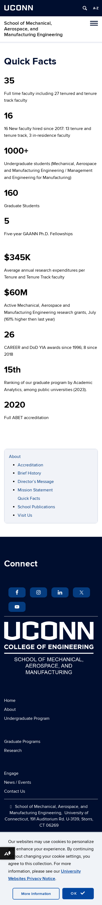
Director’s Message (36, 481)
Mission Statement (35, 490)
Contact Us (14, 791)
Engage (11, 773)
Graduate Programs (22, 741)
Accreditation (30, 465)
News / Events (17, 782)
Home (10, 700)
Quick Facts (29, 498)
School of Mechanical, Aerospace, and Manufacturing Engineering (33, 29)
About (15, 456)
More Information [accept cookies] (36, 893)
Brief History (29, 473)
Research (13, 750)
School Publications (36, 507)
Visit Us (25, 515)
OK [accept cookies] (78, 893)
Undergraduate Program (27, 718)
